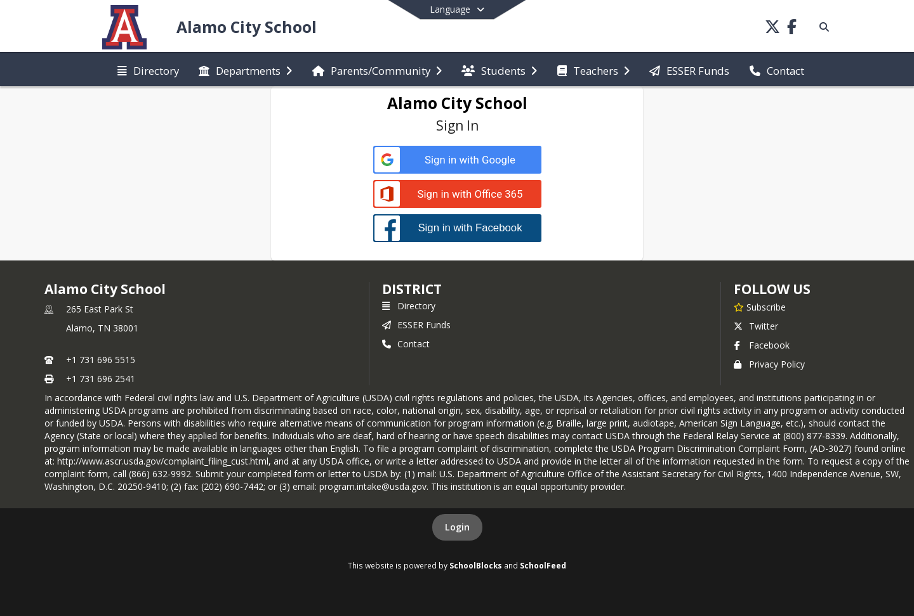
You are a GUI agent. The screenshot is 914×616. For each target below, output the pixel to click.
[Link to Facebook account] (791, 29)
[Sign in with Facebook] (457, 228)
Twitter (756, 326)
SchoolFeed (543, 565)
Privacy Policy (769, 364)
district (412, 289)
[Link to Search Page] (821, 27)
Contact (406, 344)
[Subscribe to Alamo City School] (760, 307)
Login (457, 527)
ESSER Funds (416, 325)
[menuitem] (148, 69)
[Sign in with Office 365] (457, 194)
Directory (408, 306)
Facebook (762, 345)
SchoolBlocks (475, 565)
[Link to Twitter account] (772, 29)
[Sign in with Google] (457, 160)
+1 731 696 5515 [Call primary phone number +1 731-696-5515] (100, 360)
